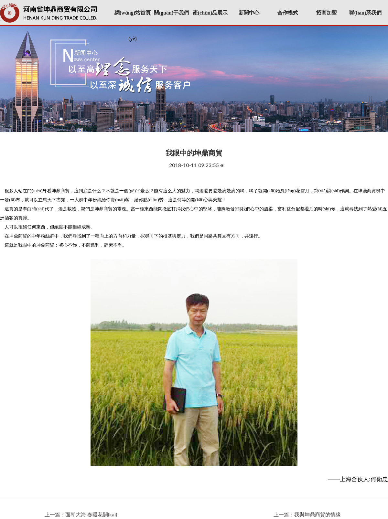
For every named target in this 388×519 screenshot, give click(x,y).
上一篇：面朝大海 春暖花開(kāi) (81, 514)
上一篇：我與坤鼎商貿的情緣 (307, 514)
